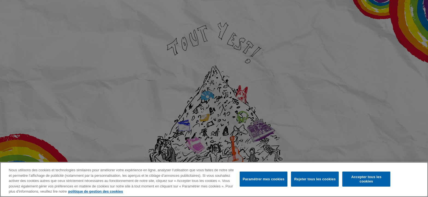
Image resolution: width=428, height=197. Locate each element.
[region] (214, 179)
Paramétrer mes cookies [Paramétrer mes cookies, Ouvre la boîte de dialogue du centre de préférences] (263, 179)
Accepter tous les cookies (366, 179)
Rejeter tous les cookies (315, 179)
